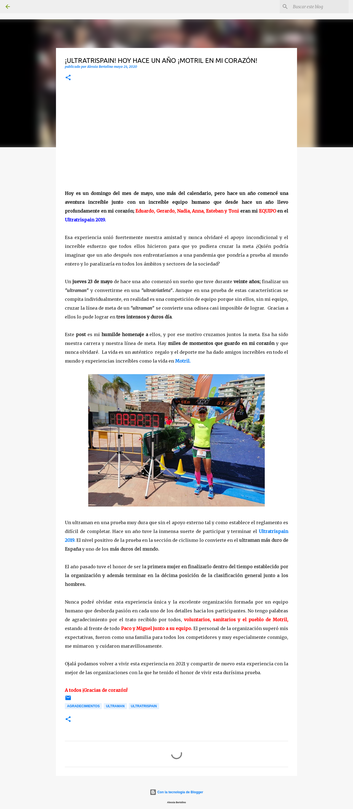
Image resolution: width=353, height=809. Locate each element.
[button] (68, 78)
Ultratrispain (144, 706)
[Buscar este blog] (320, 6)
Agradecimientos (83, 706)
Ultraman (115, 706)
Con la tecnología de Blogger (176, 792)
